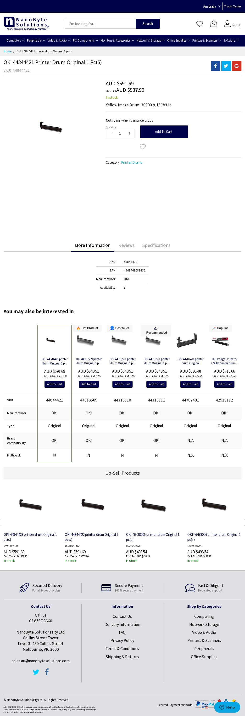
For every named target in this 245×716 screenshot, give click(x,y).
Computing (204, 616)
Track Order (232, 6)
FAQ (122, 632)
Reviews (126, 245)
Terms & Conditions (122, 648)
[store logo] (26, 23)
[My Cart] (213, 24)
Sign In (236, 21)
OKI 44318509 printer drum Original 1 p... (89, 361)
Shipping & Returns (122, 656)
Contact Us (122, 616)
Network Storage (204, 624)
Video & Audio (204, 632)
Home (7, 51)
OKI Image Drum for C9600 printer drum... (224, 361)
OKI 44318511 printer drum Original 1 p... (156, 361)
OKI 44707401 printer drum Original (190, 361)
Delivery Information (122, 624)
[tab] (92, 245)
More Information (93, 245)
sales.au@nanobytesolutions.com (41, 660)
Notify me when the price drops (129, 120)
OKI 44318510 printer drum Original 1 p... (122, 361)
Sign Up (236, 25)
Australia (209, 6)
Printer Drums (131, 162)
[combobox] (100, 24)
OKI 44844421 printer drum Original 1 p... (54, 361)
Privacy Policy (122, 640)
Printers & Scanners (204, 640)
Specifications (156, 245)
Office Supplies (204, 656)
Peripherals (204, 648)
